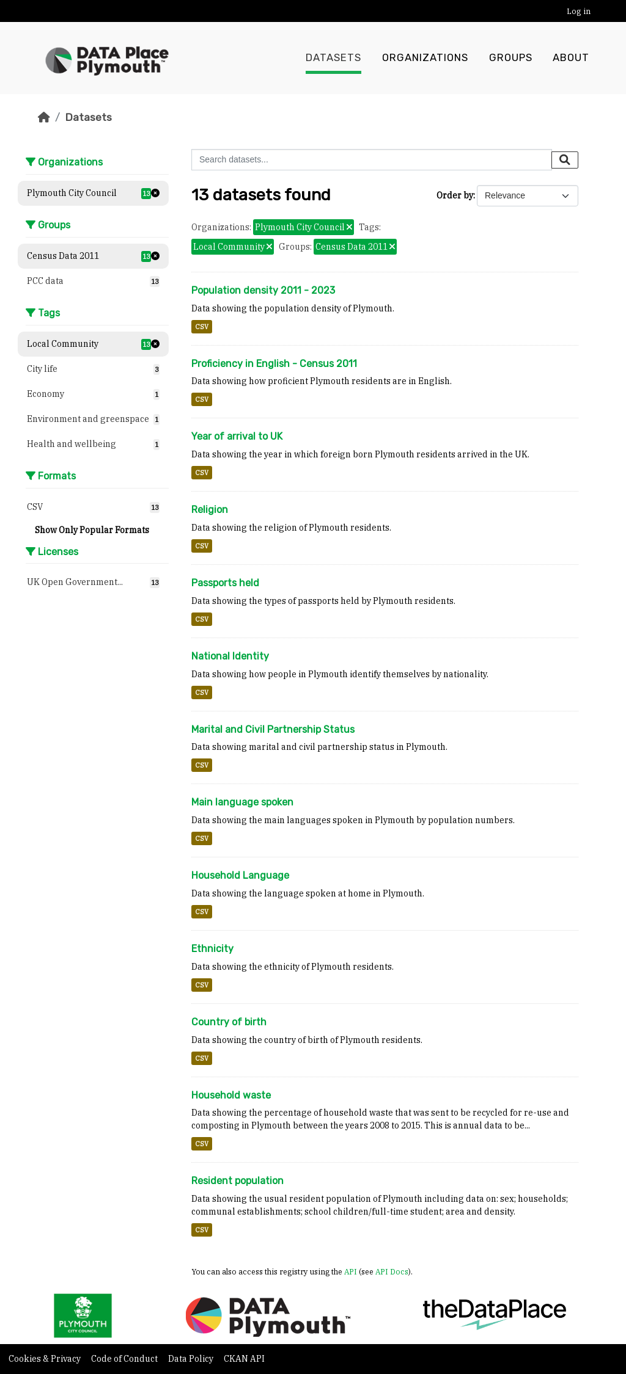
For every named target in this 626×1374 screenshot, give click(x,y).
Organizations (425, 58)
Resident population (237, 1181)
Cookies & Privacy (46, 1358)
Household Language (240, 875)
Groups (510, 58)
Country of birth (229, 1022)
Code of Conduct (125, 1358)
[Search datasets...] (371, 159)
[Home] (44, 117)
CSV (201, 326)
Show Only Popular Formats (92, 530)
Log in (579, 11)
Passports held (225, 583)
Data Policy (191, 1358)
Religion (209, 509)
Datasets (333, 58)
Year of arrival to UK (236, 436)
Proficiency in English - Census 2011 (274, 363)
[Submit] (564, 160)
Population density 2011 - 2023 (263, 290)
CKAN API (244, 1358)
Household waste (231, 1095)
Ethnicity (212, 948)
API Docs (391, 1271)
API (350, 1271)
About (571, 58)
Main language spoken (242, 802)
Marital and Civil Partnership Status (273, 729)
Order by (454, 195)
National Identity (230, 656)
